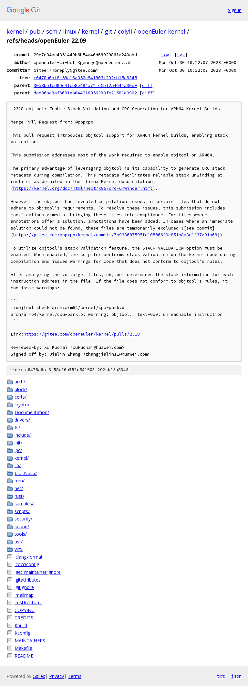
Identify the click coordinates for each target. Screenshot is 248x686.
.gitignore (24, 587)
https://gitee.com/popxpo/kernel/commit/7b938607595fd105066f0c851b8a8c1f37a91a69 (115, 235)
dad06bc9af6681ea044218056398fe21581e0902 (85, 93)
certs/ (20, 397)
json (236, 676)
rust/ (19, 496)
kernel (15, 31)
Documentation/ (32, 412)
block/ (21, 389)
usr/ (19, 542)
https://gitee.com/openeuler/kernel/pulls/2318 (82, 334)
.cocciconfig (27, 564)
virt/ (19, 549)
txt (221, 676)
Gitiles (39, 676)
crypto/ (22, 405)
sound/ (22, 526)
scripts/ (22, 511)
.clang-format (29, 557)
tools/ (21, 534)
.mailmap (24, 595)
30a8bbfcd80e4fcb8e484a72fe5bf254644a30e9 (85, 85)
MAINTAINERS (30, 641)
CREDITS (24, 618)
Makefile (23, 648)
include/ (23, 435)
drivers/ (22, 420)
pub (35, 31)
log (165, 55)
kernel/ (22, 458)
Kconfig (22, 633)
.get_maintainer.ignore (38, 572)
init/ (18, 443)
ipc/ (18, 450)
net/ (19, 488)
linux (69, 31)
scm (51, 31)
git (108, 31)
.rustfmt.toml (28, 602)
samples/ (24, 503)
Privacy (56, 676)
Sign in (235, 10)
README (24, 656)
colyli (125, 31)
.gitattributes (28, 580)
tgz (181, 55)
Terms (74, 676)
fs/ (17, 427)
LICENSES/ (26, 473)
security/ (23, 519)
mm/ (20, 480)
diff (147, 85)
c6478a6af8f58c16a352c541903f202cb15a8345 (85, 77)
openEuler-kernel (161, 31)
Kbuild (21, 625)
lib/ (18, 465)
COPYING (25, 610)
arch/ (20, 382)
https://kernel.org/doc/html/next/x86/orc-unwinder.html (83, 188)
